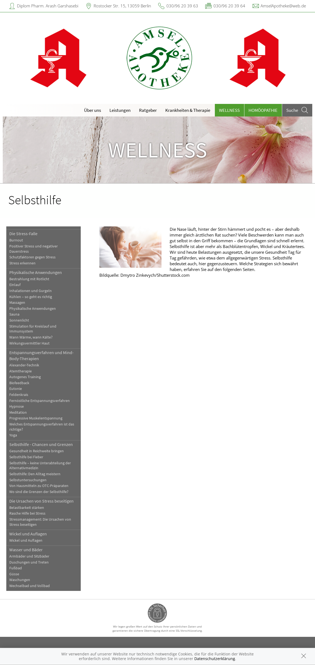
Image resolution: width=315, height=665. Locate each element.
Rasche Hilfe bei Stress (27, 513)
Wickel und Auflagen (28, 533)
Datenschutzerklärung (214, 658)
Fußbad (15, 568)
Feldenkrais (18, 394)
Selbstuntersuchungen (28, 480)
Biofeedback (19, 383)
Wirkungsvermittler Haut (29, 343)
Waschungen (19, 580)
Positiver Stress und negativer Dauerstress (33, 249)
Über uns (92, 110)
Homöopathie (263, 110)
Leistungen (120, 110)
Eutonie (15, 388)
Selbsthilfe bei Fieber (26, 457)
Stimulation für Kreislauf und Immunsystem (32, 329)
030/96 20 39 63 (182, 5)
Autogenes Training (25, 377)
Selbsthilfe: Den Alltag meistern (34, 474)
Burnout (16, 240)
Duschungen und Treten (29, 562)
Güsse (14, 574)
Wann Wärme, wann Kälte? (31, 337)
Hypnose (16, 406)
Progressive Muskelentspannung (35, 418)
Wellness (229, 110)
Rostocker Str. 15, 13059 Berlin (122, 5)
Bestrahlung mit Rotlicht (29, 279)
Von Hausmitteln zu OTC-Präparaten (38, 485)
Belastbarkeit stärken (26, 507)
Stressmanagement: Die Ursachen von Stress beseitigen (40, 522)
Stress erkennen (22, 263)
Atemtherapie (20, 371)
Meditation (18, 412)
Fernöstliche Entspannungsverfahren (39, 400)
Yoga (13, 435)
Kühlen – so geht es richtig (30, 296)
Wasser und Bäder (26, 549)
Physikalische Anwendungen (35, 272)
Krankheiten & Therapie (187, 110)
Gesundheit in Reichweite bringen (36, 451)
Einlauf (15, 284)
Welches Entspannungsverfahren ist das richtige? (41, 427)
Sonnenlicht (19, 320)
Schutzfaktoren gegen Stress (32, 257)
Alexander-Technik (24, 365)
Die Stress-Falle (23, 233)
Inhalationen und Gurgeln (30, 290)
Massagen (17, 302)
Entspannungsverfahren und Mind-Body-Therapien (41, 355)
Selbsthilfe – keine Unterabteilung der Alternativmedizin (40, 466)
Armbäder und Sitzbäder (29, 556)
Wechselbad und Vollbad (29, 586)
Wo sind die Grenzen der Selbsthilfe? (38, 491)
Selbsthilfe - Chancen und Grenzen (41, 444)
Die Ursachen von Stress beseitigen (41, 501)
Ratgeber (148, 110)
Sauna (14, 314)
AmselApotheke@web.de (283, 5)
